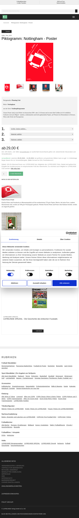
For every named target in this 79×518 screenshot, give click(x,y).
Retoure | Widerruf (10, 470)
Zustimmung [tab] (13, 239)
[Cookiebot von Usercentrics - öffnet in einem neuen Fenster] (67, 233)
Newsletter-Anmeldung (11, 472)
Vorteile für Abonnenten (12, 468)
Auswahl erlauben (39, 283)
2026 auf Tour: (61, 1)
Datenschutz (7, 478)
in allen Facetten (21, 3)
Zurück (6, 31)
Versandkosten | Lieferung (13, 466)
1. (3, 129)
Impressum (6, 474)
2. (3, 134)
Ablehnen (14, 283)
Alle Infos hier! (15, 168)
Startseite (6, 23)
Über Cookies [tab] (65, 239)
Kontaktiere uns (39, 514)
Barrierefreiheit (9, 480)
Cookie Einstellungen (11, 482)
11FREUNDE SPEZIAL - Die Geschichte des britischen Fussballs (30, 319)
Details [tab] (39, 239)
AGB (3, 476)
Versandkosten (24, 152)
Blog (3, 514)
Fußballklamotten (21, 1)
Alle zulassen (64, 283)
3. (3, 139)
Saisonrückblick (61, 3)
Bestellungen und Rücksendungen (19, 514)
